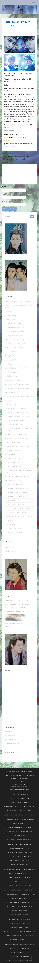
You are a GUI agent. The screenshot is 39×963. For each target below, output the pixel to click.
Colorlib (19, 961)
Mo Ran (9, 312)
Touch (14, 146)
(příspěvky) (10, 736)
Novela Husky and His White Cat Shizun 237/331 (18, 307)
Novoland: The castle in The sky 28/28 (17, 476)
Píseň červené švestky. (14, 324)
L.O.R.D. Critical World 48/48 (14, 420)
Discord (7, 626)
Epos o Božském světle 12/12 (15, 332)
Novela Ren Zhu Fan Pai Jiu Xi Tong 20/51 (19, 302)
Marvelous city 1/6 (11, 360)
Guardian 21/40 (10, 392)
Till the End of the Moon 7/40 (15, 340)
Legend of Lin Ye (10, 404)
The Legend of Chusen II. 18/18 (15, 512)
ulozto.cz (21, 134)
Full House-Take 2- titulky (13, 529)
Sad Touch (7, 146)
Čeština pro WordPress (12, 744)
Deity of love (9, 400)
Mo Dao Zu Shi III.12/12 (13, 466)
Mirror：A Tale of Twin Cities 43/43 (16, 384)
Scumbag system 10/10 (13, 480)
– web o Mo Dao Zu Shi (17, 601)
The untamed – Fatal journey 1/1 (16, 496)
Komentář (5, 162)
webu (8, 140)
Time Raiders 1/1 (10, 525)
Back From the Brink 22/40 (14, 348)
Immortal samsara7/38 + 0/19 (15, 344)
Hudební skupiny (10, 551)
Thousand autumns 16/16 (13, 424)
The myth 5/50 (10, 356)
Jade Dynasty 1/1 (10, 454)
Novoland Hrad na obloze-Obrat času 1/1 (19, 517)
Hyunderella (9, 604)
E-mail (4, 194)
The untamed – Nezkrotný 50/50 (16, 488)
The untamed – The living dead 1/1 (16, 492)
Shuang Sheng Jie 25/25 (13, 380)
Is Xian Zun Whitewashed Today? (16, 408)
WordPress (30, 961)
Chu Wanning (11, 316)
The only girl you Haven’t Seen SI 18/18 (18, 412)
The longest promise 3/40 (13, 336)
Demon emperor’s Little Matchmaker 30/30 (19, 396)
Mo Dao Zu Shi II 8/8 (12, 462)
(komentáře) (10, 740)
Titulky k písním (10, 320)
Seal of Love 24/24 (11, 376)
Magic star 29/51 (10, 352)
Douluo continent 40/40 (13, 442)
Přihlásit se (8, 732)
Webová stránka (7, 201)
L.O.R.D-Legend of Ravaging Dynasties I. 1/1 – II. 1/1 (18, 471)
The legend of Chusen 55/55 (14, 484)
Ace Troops (9, 364)
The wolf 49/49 (10, 500)
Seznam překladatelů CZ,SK (15, 608)
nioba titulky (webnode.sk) (13, 623)
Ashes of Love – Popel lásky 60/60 (16, 438)
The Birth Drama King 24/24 (14, 504)
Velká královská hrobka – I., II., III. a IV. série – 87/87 (19, 429)
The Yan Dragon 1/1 (11, 372)
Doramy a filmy (10, 547)
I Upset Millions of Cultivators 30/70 (17, 388)
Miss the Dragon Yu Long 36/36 (15, 434)
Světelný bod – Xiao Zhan (15, 328)
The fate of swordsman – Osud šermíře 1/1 (19, 508)
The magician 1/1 (10, 521)
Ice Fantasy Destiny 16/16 (13, 450)
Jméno (4, 187)
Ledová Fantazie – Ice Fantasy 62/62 (17, 446)
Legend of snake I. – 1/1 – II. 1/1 (15, 368)
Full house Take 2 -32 (13, 127)
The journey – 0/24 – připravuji (15, 533)
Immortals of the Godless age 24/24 (17, 416)
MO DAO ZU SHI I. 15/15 (13, 458)
